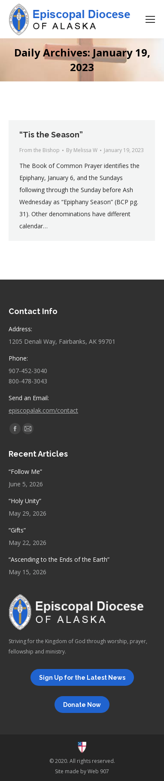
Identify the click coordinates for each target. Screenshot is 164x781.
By (81, 150)
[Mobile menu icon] (150, 19)
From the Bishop (39, 150)
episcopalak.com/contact (43, 410)
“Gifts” (17, 530)
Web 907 (98, 771)
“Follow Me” (25, 471)
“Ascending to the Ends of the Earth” (59, 559)
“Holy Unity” (25, 501)
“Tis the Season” (51, 134)
